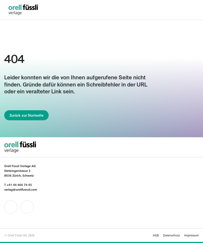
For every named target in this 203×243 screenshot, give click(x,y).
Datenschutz (171, 235)
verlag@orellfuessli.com (20, 189)
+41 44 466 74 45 (19, 184)
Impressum (191, 235)
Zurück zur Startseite (27, 115)
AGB (156, 235)
